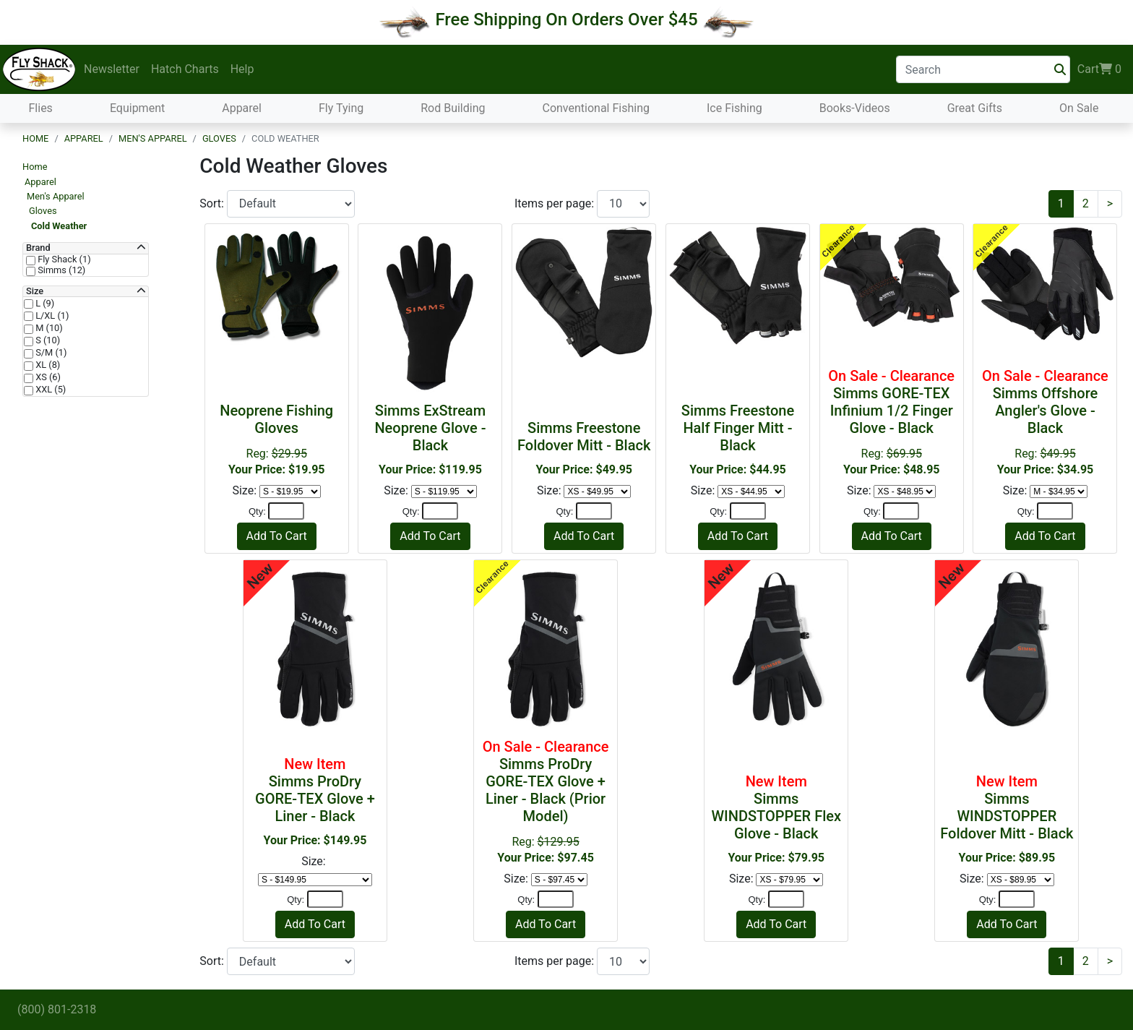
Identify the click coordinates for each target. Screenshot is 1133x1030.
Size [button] (34, 291)
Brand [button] (38, 248)
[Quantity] (286, 511)
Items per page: (555, 203)
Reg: (891, 421)
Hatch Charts (185, 69)
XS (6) (47, 377)
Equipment (137, 108)
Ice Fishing (734, 108)
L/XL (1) (51, 316)
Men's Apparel (153, 138)
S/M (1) (49, 353)
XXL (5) (49, 390)
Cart (1099, 69)
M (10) (48, 328)
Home (35, 138)
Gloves (219, 138)
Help (242, 69)
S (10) (46, 340)
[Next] (1110, 204)
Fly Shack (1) (63, 259)
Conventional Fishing (596, 108)
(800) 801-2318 (56, 1009)
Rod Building (453, 108)
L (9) (43, 304)
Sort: (213, 203)
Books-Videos (854, 108)
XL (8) (46, 365)
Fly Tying (341, 108)
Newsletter (111, 69)
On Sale (1078, 108)
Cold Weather (59, 225)
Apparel (242, 108)
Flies (41, 108)
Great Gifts (974, 108)
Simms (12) (60, 270)
